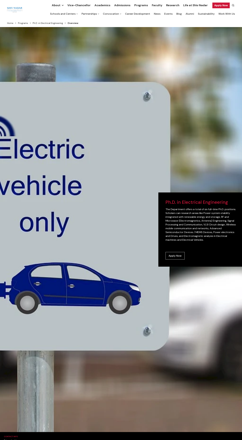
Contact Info (11, 436)
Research (172, 5)
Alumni (190, 13)
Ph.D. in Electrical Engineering (48, 23)
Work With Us (226, 13)
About (56, 5)
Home (10, 23)
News (157, 13)
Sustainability (206, 13)
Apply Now (221, 5)
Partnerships (89, 13)
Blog (179, 13)
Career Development (137, 13)
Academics (102, 5)
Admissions (122, 5)
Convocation (111, 13)
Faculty (157, 5)
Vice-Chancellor (79, 5)
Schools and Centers (63, 13)
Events (168, 13)
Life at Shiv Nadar (195, 5)
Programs (141, 5)
